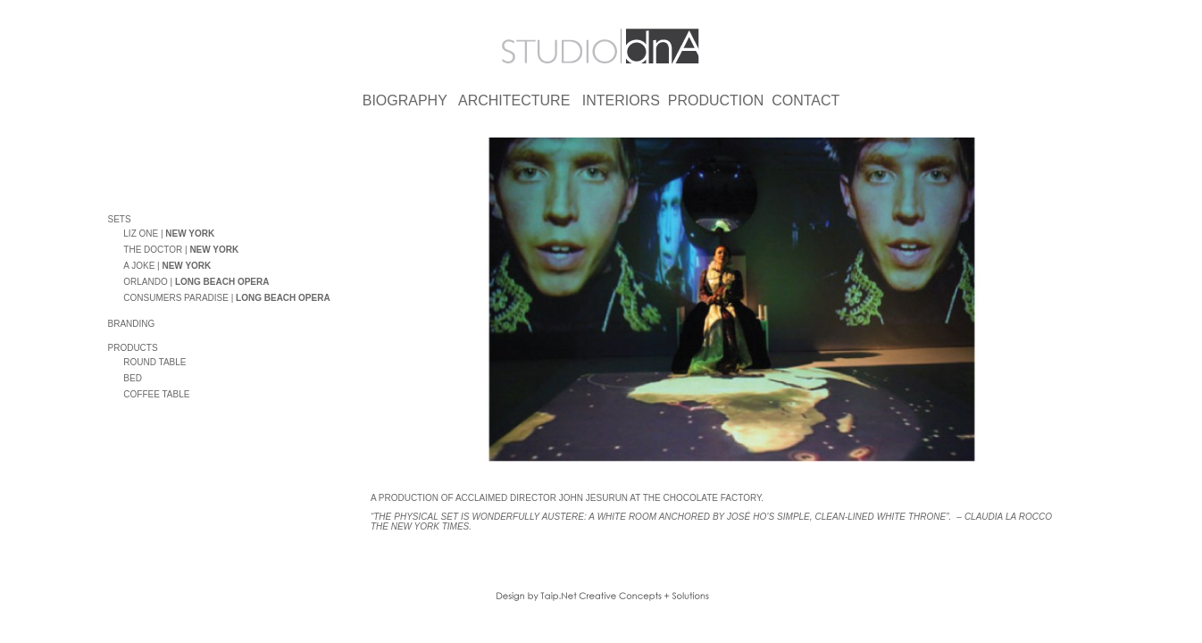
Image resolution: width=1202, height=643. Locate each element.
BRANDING (131, 326)
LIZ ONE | (168, 236)
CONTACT (805, 100)
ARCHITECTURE (514, 100)
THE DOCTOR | (180, 252)
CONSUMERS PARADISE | (226, 300)
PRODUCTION (716, 100)
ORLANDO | (196, 284)
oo (116, 234)
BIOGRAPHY (405, 100)
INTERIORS (621, 100)
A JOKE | (167, 268)
